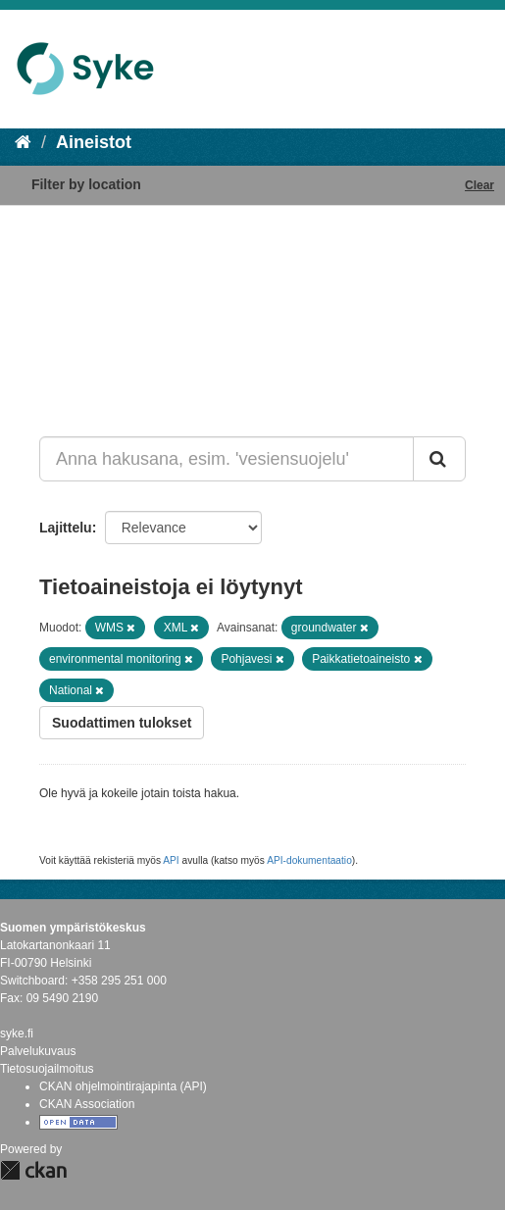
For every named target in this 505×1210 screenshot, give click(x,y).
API (170, 860)
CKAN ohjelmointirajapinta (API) (123, 1086)
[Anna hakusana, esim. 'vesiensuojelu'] (226, 458)
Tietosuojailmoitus (47, 1069)
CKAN (33, 1170)
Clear (479, 185)
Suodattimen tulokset (121, 723)
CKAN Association (86, 1104)
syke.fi (16, 1033)
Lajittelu (65, 527)
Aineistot (93, 142)
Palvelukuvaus (38, 1051)
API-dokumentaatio (309, 860)
